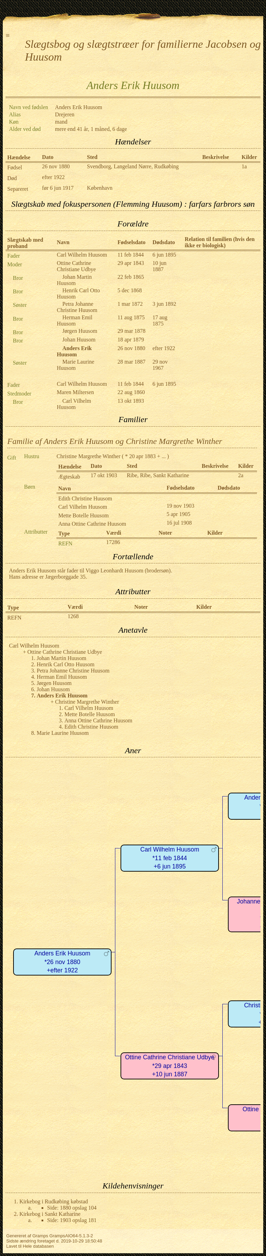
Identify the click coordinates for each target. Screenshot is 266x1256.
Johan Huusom (79, 339)
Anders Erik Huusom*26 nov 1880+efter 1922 (62, 962)
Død (12, 178)
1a (244, 166)
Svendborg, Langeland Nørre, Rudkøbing (133, 166)
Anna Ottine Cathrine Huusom (92, 524)
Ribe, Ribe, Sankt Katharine (158, 475)
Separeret (17, 189)
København (100, 188)
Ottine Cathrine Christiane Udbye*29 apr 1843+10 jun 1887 (169, 1066)
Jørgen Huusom (79, 331)
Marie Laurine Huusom (75, 365)
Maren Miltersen (75, 392)
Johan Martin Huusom (74, 280)
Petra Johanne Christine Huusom (77, 307)
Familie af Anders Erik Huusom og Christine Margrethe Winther (114, 441)
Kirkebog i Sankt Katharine (49, 1214)
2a (240, 475)
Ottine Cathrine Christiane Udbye (76, 266)
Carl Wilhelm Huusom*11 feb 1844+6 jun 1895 (169, 858)
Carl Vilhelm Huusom (74, 404)
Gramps (40, 1235)
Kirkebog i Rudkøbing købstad (53, 1201)
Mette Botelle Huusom (83, 515)
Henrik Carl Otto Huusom (66, 664)
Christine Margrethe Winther (88, 456)
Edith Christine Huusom (85, 498)
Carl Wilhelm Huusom (82, 255)
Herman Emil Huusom (74, 320)
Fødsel (14, 167)
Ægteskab (69, 477)
